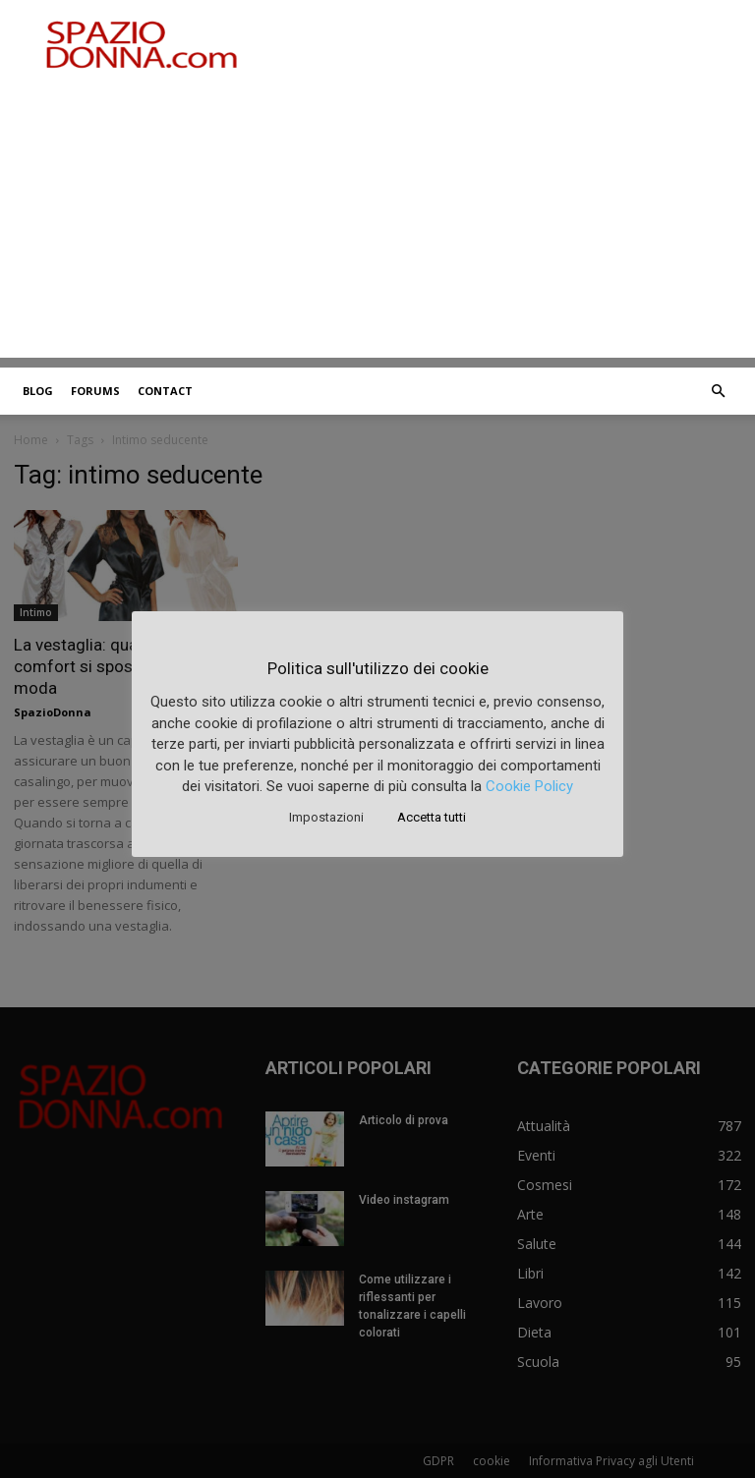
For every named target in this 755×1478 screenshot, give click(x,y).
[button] (717, 391)
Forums (95, 390)
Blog (38, 390)
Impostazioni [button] (326, 817)
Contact (165, 390)
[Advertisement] (377, 220)
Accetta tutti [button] (431, 817)
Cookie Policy (529, 786)
